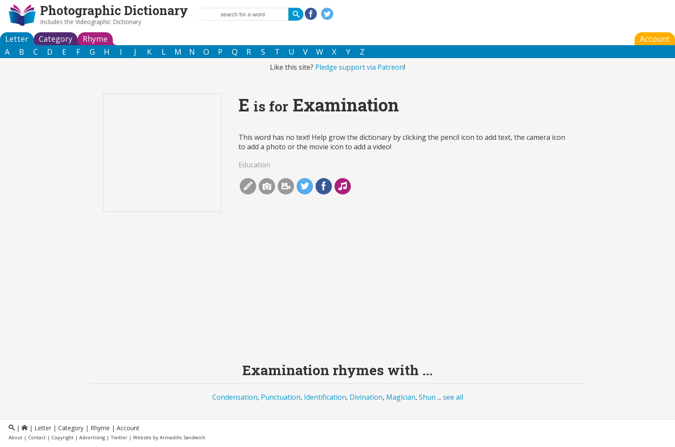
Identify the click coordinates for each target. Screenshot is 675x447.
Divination (366, 397)
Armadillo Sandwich (182, 437)
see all (453, 397)
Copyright (62, 437)
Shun (427, 397)
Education (254, 165)
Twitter (119, 437)
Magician (400, 397)
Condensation (234, 397)
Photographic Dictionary (114, 10)
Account (655, 39)
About (15, 437)
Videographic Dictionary (108, 22)
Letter (16, 39)
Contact (37, 437)
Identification (325, 397)
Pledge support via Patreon (359, 67)
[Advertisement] (337, 293)
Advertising (92, 437)
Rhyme (95, 39)
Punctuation (280, 397)
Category (55, 39)
